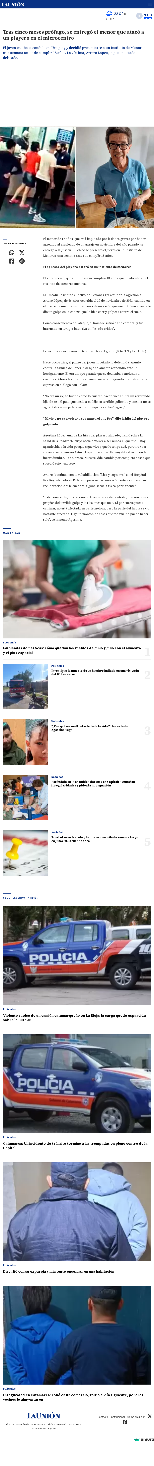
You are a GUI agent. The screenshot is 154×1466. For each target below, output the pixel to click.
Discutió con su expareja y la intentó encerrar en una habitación (58, 1271)
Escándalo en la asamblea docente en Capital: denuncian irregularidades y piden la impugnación (93, 783)
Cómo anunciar (136, 1416)
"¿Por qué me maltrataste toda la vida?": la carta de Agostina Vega (89, 728)
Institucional (118, 1416)
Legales (51, 1428)
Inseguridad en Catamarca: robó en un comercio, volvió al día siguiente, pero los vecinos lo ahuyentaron (73, 1397)
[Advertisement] (77, 96)
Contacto (102, 1416)
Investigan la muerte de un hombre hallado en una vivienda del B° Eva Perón (95, 672)
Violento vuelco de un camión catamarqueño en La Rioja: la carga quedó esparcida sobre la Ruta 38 (74, 1017)
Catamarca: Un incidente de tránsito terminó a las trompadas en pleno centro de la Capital (75, 1145)
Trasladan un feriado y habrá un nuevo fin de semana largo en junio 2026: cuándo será (94, 839)
